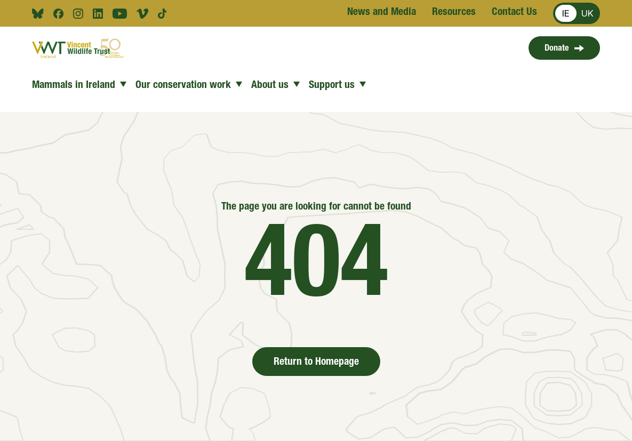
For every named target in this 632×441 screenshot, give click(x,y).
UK (587, 13)
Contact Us (514, 12)
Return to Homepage (316, 362)
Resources (454, 12)
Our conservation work (189, 86)
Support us (337, 86)
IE (566, 13)
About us (275, 86)
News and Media (381, 12)
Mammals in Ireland (79, 86)
